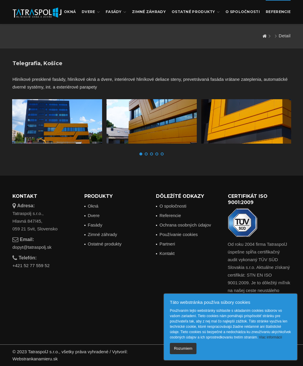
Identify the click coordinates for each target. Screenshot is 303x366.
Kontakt (167, 253)
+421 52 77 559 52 (31, 265)
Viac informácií (270, 337)
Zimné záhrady (149, 11)
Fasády (116, 12)
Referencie (278, 11)
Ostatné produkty (196, 12)
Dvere (91, 12)
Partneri (167, 243)
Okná (70, 11)
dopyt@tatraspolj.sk (31, 247)
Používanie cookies (178, 234)
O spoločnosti (242, 11)
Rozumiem (183, 348)
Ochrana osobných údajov (185, 224)
